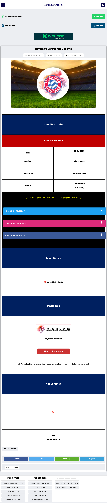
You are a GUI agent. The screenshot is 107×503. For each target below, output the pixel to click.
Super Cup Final (12, 467)
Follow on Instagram (55, 223)
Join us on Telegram (55, 211)
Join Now (98, 16)
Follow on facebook (55, 235)
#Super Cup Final (76, 55)
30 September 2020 (37, 55)
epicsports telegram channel (77, 364)
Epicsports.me (56, 55)
